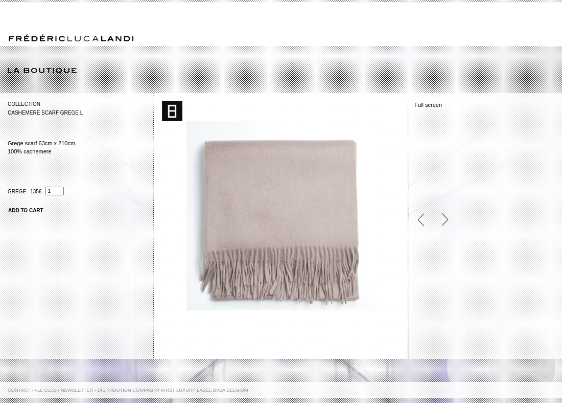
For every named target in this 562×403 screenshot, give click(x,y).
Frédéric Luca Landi (71, 38)
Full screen (428, 105)
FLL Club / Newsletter (64, 390)
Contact (19, 390)
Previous (425, 219)
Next (440, 219)
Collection (24, 104)
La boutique (285, 71)
